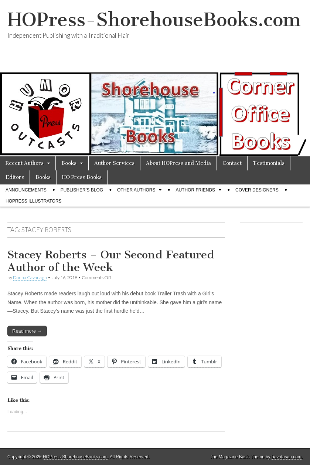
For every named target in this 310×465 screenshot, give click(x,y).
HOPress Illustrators (34, 201)
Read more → (27, 331)
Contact (232, 163)
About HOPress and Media (178, 163)
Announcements (26, 190)
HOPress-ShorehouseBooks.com (154, 20)
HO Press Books (82, 177)
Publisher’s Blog (82, 190)
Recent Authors (25, 163)
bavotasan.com (287, 456)
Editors (15, 177)
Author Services (114, 163)
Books (68, 163)
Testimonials (269, 163)
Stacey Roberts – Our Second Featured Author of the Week (110, 261)
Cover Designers (257, 190)
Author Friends (195, 190)
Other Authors (136, 190)
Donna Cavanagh (30, 277)
